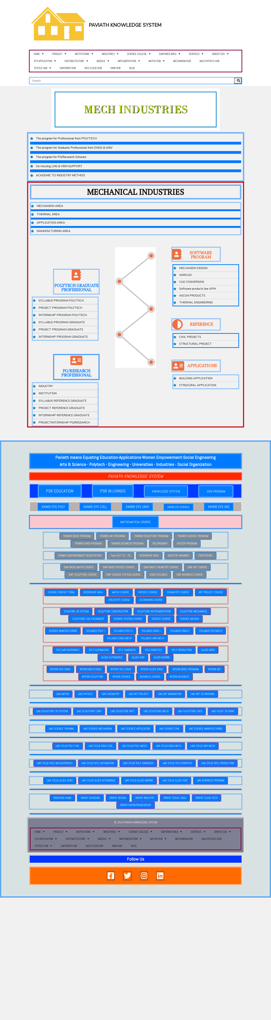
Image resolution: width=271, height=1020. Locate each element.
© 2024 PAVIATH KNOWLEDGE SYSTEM (135, 812)
